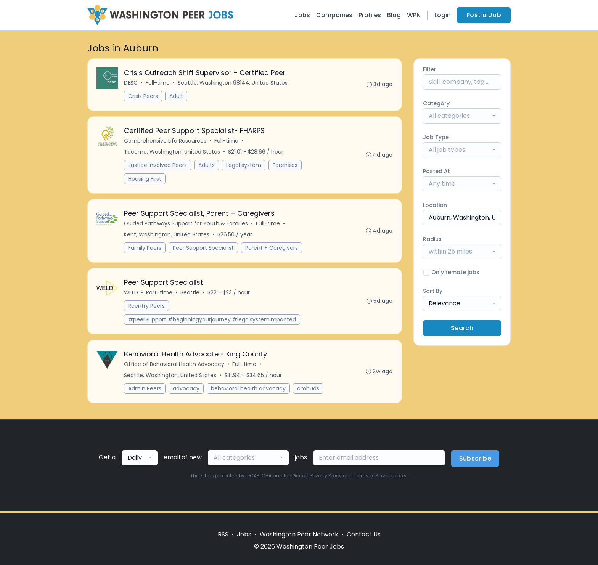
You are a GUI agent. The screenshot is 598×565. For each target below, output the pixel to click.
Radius (432, 239)
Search (462, 328)
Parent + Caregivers (272, 249)
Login (442, 15)
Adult (176, 96)
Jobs (302, 15)
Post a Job (483, 15)
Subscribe (475, 460)
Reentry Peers (147, 307)
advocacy (186, 390)
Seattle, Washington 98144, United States (233, 83)
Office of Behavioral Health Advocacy (174, 366)
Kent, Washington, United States (167, 235)
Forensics (285, 166)
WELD (131, 294)
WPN (414, 15)
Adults (207, 166)
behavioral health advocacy (248, 390)
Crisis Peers (143, 96)
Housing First (145, 179)
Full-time (158, 83)
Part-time (159, 294)
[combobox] (462, 116)
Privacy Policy (326, 477)
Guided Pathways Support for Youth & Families (186, 224)
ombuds (308, 390)
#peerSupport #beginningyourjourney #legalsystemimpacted (212, 321)
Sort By (432, 291)
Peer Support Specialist (203, 249)
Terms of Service (373, 477)
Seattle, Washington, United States (170, 377)
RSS (223, 534)
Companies (334, 15)
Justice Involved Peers (158, 166)
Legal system (244, 166)
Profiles (369, 15)
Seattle (190, 294)
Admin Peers (145, 390)
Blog (394, 15)
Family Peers (145, 249)
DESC (131, 83)
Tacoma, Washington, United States (172, 152)
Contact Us (364, 534)
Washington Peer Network (299, 534)
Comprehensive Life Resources (165, 141)
